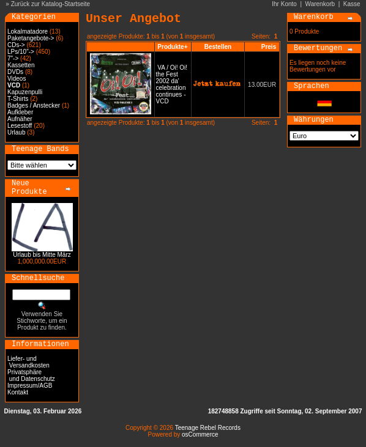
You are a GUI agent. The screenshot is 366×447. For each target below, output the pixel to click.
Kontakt (17, 392)
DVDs (15, 71)
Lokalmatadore (27, 31)
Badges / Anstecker (33, 105)
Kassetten (20, 65)
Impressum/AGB (29, 385)
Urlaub (16, 132)
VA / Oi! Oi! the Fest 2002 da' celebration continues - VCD (172, 84)
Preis (268, 46)
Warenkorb (320, 4)
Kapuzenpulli (24, 92)
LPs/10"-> (20, 51)
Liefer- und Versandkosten (28, 362)
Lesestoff (19, 125)
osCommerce (200, 434)
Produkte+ (172, 46)
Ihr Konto (284, 4)
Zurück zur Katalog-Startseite (51, 4)
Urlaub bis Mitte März (41, 254)
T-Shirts (17, 98)
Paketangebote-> (30, 38)
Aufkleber (20, 112)
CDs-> (16, 45)
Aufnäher (19, 119)
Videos (16, 78)
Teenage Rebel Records (208, 427)
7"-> (12, 58)
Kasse (351, 4)
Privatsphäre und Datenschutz (31, 375)
